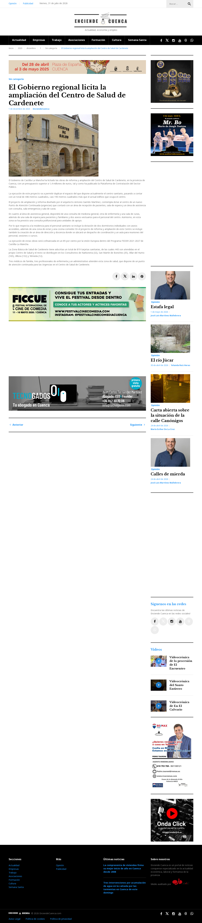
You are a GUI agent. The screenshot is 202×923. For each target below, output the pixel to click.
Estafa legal (162, 307)
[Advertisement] (78, 347)
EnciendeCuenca (41, 109)
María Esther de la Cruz (163, 429)
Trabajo (57, 40)
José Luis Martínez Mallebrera (166, 315)
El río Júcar (162, 360)
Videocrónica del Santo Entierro (179, 685)
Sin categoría (51, 48)
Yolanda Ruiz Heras (180, 365)
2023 (20, 48)
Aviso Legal (14, 918)
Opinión (13, 3)
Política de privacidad (61, 918)
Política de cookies (35, 918)
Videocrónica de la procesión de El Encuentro (180, 663)
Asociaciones (76, 40)
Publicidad (28, 3)
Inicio (11, 48)
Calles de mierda (168, 474)
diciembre (31, 48)
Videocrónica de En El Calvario (179, 706)
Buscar (189, 4)
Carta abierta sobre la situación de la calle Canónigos (170, 415)
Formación (98, 40)
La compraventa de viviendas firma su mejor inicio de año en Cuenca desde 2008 (123, 868)
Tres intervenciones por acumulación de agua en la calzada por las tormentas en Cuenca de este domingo (124, 887)
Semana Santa (137, 40)
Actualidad (19, 40)
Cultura (116, 40)
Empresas (39, 40)
